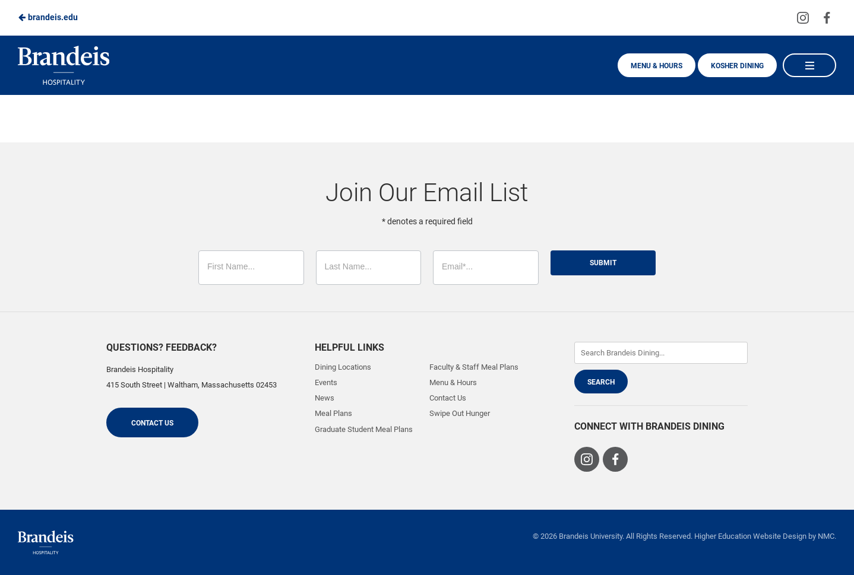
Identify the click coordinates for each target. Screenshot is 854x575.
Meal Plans (333, 413)
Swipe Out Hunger (459, 413)
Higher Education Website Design (750, 536)
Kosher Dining (737, 66)
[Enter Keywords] (661, 353)
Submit (603, 263)
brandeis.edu (48, 17)
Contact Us (152, 423)
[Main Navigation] (809, 65)
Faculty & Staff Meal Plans (473, 367)
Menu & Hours (656, 66)
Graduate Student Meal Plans (364, 429)
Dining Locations (343, 367)
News (324, 397)
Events (326, 382)
